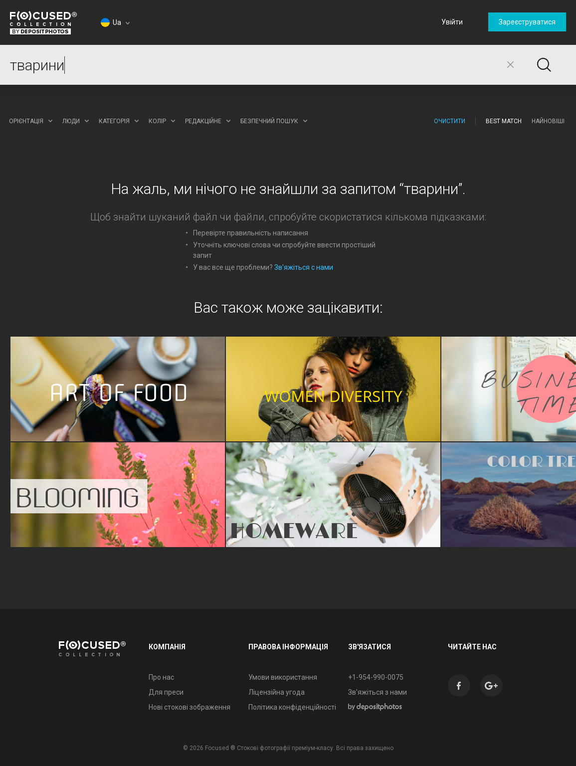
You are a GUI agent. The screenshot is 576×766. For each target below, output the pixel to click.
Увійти (452, 22)
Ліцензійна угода (276, 692)
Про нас (161, 677)
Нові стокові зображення (189, 707)
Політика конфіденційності (292, 707)
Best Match (504, 121)
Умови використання (282, 677)
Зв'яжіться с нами (303, 267)
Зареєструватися (527, 22)
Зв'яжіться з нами (377, 692)
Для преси (166, 692)
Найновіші (548, 121)
